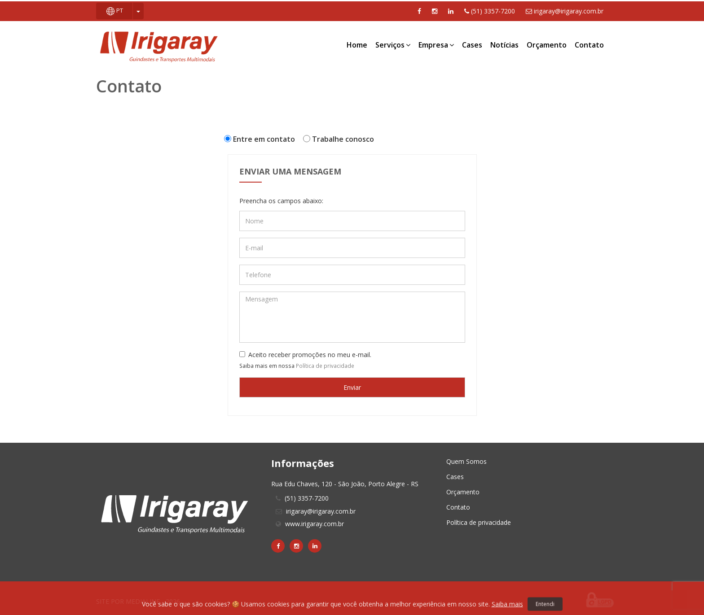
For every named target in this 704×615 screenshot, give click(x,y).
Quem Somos (466, 461)
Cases (472, 45)
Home (357, 45)
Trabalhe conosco (340, 139)
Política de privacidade (325, 365)
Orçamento (547, 45)
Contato (589, 45)
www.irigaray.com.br (314, 523)
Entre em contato (261, 139)
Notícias (504, 45)
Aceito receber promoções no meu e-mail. (305, 354)
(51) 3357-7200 (489, 11)
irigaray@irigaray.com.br (564, 11)
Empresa (436, 45)
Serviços (392, 45)
